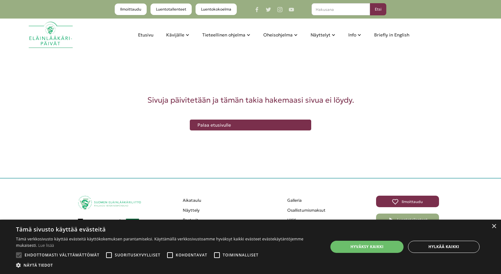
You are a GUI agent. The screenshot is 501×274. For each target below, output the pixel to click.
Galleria (294, 200)
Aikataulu (192, 200)
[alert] (250, 247)
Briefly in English (391, 35)
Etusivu (145, 35)
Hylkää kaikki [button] (443, 246)
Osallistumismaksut (306, 210)
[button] (178, 35)
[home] (51, 35)
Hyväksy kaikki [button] (367, 246)
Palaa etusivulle (214, 125)
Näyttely (191, 210)
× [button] (493, 226)
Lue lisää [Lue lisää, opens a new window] (46, 245)
